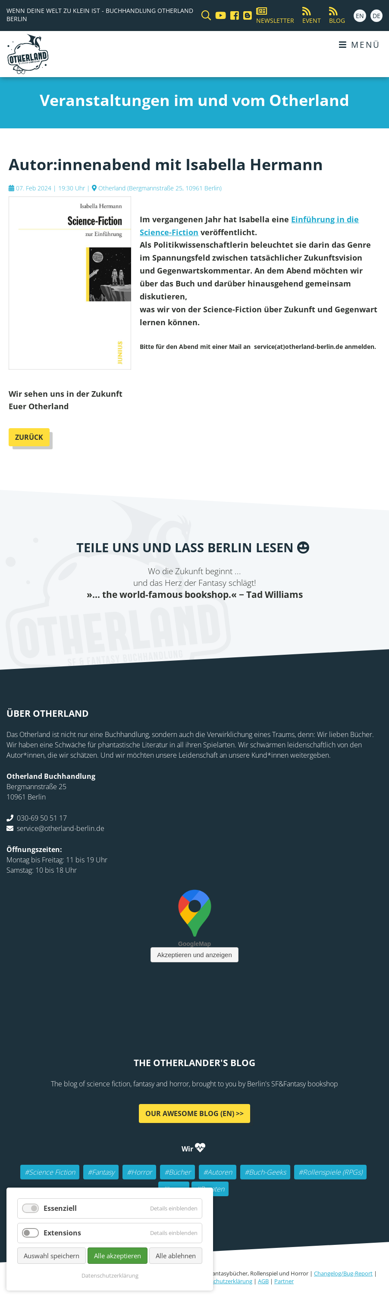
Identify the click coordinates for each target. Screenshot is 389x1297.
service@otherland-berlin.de (60, 829)
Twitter (160, 619)
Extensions (62, 1233)
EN (360, 16)
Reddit (194, 619)
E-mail (177, 619)
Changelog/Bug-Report (343, 1274)
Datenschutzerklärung (223, 1282)
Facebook (143, 619)
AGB (263, 1282)
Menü (359, 44)
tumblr (229, 619)
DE (376, 16)
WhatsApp (212, 619)
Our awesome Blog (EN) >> (194, 1115)
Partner (284, 1282)
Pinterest (246, 619)
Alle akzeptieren (117, 1255)
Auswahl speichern (51, 1255)
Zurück (29, 438)
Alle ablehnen (176, 1255)
